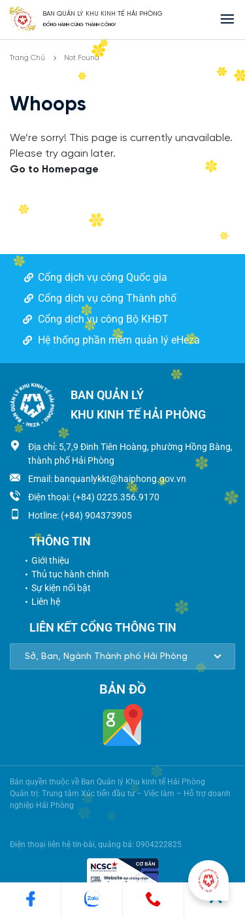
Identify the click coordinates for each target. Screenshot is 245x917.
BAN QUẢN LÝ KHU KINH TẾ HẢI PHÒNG (102, 14)
